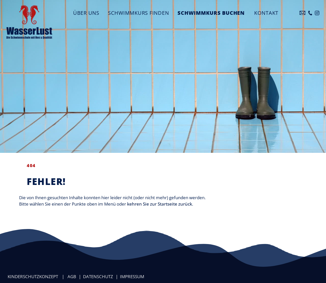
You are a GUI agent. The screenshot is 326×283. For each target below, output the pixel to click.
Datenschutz (98, 276)
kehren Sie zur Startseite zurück (159, 204)
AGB (71, 276)
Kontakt (266, 12)
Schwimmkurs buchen (211, 12)
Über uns (86, 12)
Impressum (132, 276)
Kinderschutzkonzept (33, 276)
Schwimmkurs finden (138, 12)
